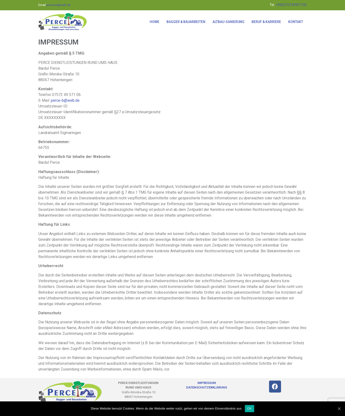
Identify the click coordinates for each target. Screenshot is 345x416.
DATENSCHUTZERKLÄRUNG (206, 387)
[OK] (339, 408)
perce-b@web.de (58, 5)
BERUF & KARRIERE (266, 22)
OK (249, 408)
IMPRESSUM (206, 383)
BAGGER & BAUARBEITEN (186, 22)
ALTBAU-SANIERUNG (228, 22)
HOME (154, 22)
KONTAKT (295, 22)
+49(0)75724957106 (291, 5)
